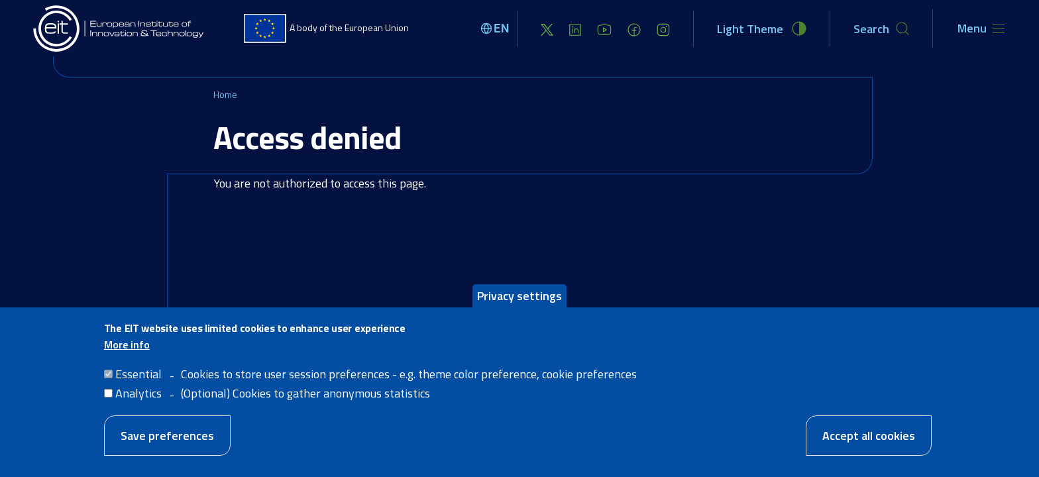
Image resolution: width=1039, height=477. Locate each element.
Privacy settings (519, 311)
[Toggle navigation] (981, 28)
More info (127, 360)
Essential (138, 389)
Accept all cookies (868, 451)
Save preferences (167, 451)
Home (225, 94)
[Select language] (497, 28)
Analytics (138, 408)
